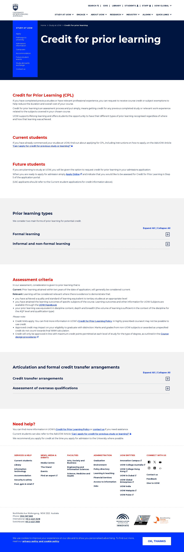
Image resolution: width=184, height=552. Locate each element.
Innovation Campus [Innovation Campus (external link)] (130, 461)
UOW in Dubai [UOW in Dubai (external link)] (127, 476)
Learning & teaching (104, 473)
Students (130, 6)
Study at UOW (55, 25)
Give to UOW (153, 483)
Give (105, 6)
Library (116, 6)
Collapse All (163, 228)
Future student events (22, 58)
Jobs (96, 486)
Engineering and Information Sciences (78, 468)
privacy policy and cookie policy (40, 541)
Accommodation (23, 53)
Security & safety (23, 480)
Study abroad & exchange (22, 64)
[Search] (93, 6)
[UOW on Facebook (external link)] (149, 462)
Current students (23, 461)
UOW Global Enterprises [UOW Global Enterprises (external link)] (126, 481)
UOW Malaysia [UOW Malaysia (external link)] (127, 490)
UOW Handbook (48, 305)
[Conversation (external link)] (160, 468)
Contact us (20, 69)
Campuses (20, 49)
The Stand (46, 467)
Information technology (20, 470)
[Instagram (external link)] (149, 468)
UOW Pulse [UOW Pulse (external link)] (125, 495)
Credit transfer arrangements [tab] (38, 378)
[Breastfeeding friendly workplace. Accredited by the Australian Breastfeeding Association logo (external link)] (161, 520)
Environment (100, 465)
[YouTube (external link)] (160, 462)
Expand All (149, 228)
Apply (18, 34)
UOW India (125, 486)
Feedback (152, 479)
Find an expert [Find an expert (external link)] (48, 476)
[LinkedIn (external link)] (154, 468)
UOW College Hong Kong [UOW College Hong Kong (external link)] (130, 470)
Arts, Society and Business (76, 462)
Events (44, 471)
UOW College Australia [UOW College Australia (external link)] (131, 465)
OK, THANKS (157, 541)
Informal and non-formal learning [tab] (41, 244)
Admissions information (21, 44)
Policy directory (101, 469)
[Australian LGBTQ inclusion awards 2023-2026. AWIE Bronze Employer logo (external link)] (142, 520)
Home (43, 25)
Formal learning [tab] (26, 234)
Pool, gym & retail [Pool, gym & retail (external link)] (23, 484)
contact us (99, 429)
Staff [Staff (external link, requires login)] (145, 6)
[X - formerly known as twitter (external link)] (154, 462)
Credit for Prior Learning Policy (95, 321)
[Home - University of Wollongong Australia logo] (20, 10)
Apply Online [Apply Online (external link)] (73, 174)
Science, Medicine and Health (78, 475)
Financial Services (103, 477)
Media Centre (47, 463)
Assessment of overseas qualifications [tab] (45, 388)
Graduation (99, 461)
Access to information (105, 482)
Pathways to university (21, 38)
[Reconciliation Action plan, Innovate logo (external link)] (122, 520)
